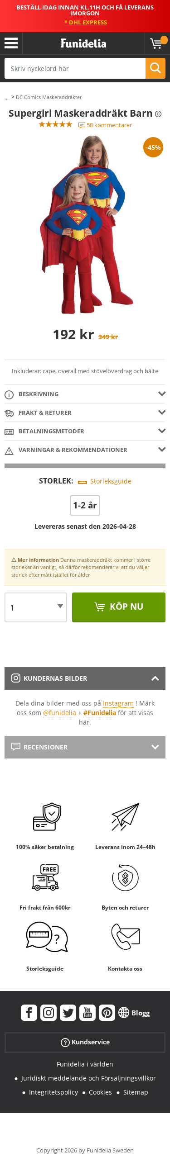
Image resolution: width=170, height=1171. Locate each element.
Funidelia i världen (85, 1064)
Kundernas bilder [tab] (49, 678)
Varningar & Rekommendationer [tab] (66, 450)
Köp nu (125, 606)
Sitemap (135, 1092)
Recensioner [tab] (39, 747)
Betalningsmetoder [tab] (44, 431)
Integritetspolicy (53, 1092)
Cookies (100, 1092)
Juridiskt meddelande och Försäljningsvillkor (88, 1078)
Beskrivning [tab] (31, 394)
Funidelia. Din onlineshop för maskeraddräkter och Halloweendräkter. (83, 43)
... (7, 97)
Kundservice (85, 1042)
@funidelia (59, 712)
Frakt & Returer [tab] (38, 413)
